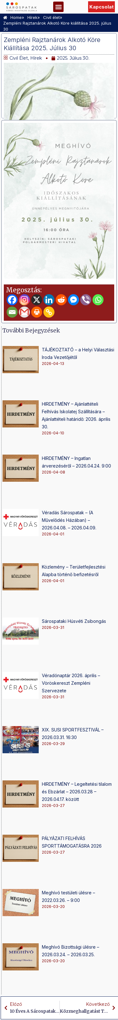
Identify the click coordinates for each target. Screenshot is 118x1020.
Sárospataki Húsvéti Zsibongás (74, 621)
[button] (58, 7)
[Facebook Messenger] (73, 299)
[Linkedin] (48, 299)
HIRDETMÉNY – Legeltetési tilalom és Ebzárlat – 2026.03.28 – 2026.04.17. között (77, 791)
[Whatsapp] (98, 299)
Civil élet (18, 58)
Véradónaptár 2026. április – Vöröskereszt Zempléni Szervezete (71, 683)
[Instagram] (24, 299)
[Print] (36, 312)
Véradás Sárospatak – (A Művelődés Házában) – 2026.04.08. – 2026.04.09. (69, 520)
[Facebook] (12, 299)
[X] (36, 299)
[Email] (12, 312)
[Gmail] (24, 312)
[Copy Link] (48, 312)
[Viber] (85, 299)
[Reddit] (61, 299)
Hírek (36, 58)
